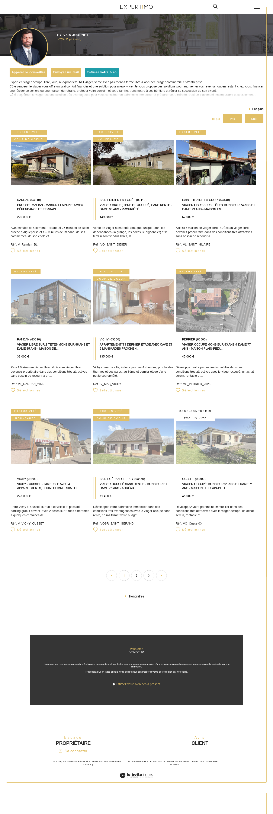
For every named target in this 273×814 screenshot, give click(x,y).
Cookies (174, 771)
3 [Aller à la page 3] (149, 579)
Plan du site (157, 768)
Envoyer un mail (66, 72)
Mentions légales (178, 768)
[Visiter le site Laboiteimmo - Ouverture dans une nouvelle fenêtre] (136, 787)
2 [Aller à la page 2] (136, 579)
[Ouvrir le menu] (257, 7)
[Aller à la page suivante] (161, 579)
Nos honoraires (138, 768)
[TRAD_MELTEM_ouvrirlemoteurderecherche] (215, 7)
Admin (195, 768)
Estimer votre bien (102, 72)
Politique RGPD (209, 768)
